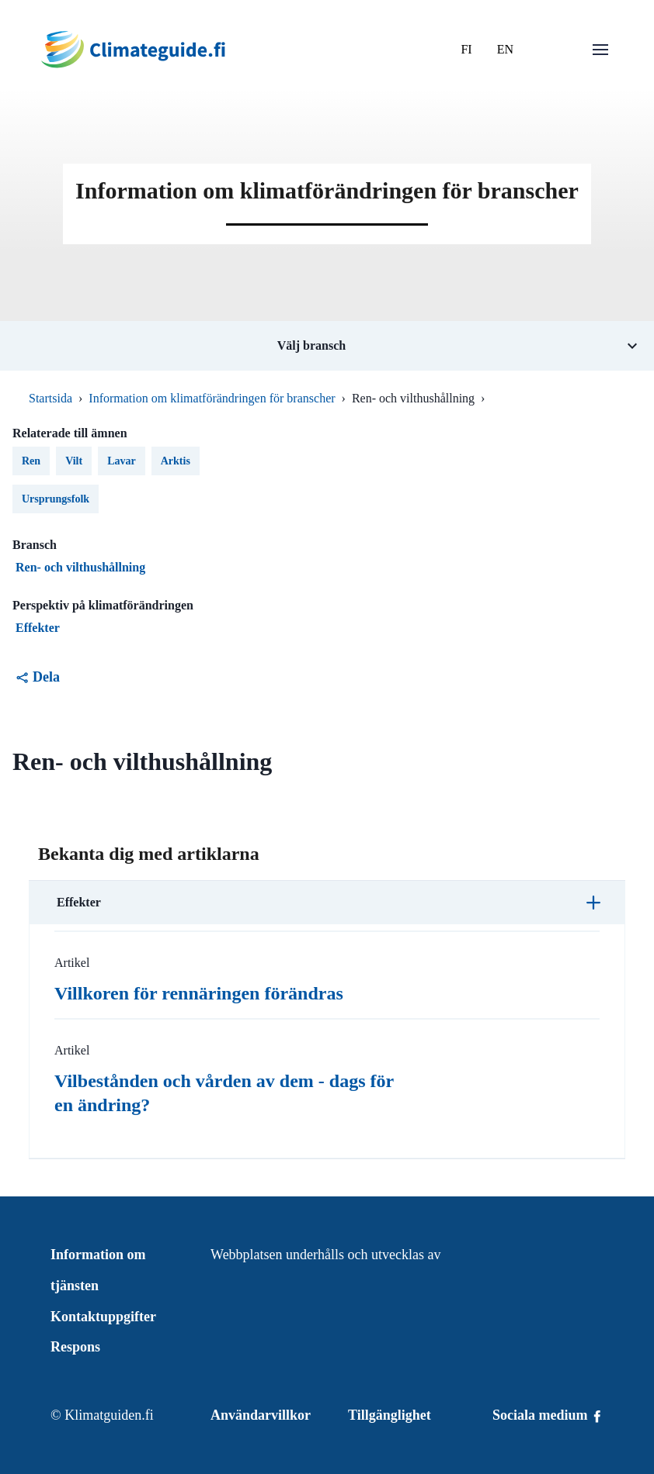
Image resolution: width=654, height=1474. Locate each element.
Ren (31, 461)
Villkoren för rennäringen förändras (198, 993)
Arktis (175, 461)
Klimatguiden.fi (108, 1415)
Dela (38, 677)
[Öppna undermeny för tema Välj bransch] (327, 346)
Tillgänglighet (389, 1415)
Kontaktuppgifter (103, 1316)
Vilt (73, 461)
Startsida (50, 398)
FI (466, 49)
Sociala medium (548, 1415)
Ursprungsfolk (55, 499)
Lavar (121, 461)
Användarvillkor (260, 1415)
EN (505, 49)
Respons (75, 1347)
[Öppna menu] (600, 49)
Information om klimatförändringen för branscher (212, 398)
